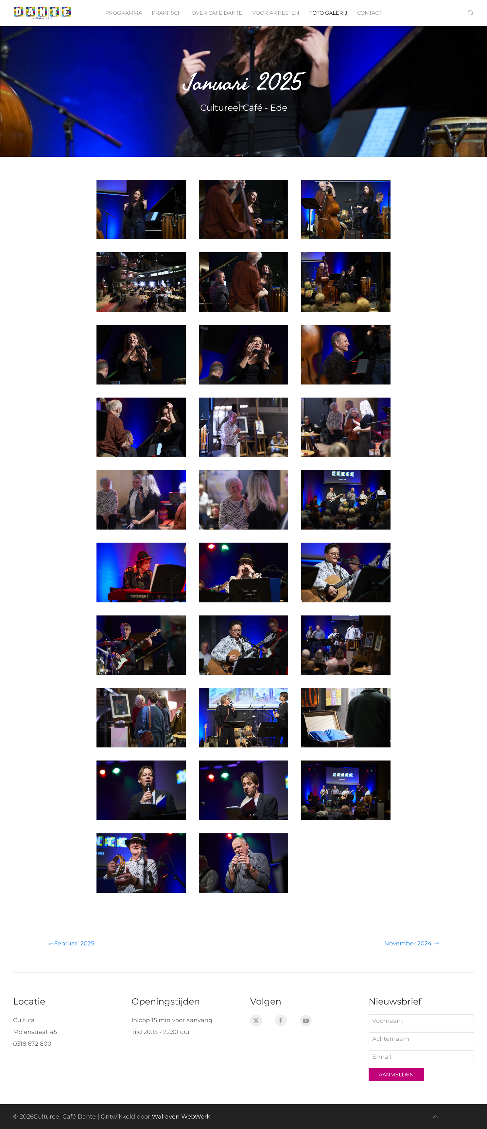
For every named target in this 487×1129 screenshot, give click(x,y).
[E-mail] (421, 1056)
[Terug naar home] (42, 13)
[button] (470, 13)
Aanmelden (396, 1075)
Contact (369, 13)
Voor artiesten (275, 13)
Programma (123, 13)
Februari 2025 (70, 943)
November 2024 (412, 943)
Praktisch (167, 13)
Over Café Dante (217, 13)
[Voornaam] (421, 1020)
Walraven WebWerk (181, 1116)
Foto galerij (328, 13)
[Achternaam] (421, 1038)
